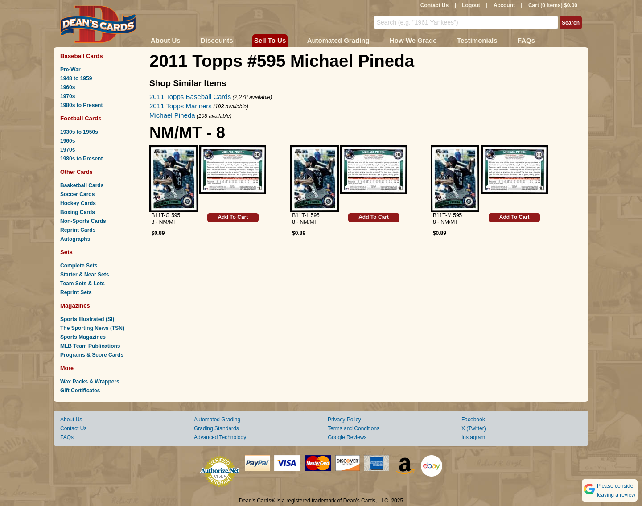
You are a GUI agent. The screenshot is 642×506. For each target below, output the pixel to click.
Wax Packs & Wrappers (89, 381)
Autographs (75, 239)
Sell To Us (270, 40)
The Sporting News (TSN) (92, 328)
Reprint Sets (76, 292)
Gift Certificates (80, 390)
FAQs (526, 40)
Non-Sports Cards (83, 221)
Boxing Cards (77, 212)
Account (504, 5)
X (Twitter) (473, 428)
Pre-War (70, 69)
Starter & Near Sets (84, 275)
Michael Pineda (172, 115)
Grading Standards (216, 428)
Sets (66, 252)
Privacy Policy (344, 419)
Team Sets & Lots (82, 283)
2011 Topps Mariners (180, 106)
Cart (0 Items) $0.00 (552, 5)
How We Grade (413, 40)
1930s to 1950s (79, 132)
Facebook (473, 419)
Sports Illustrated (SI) (87, 319)
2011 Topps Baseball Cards (190, 96)
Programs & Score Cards (91, 355)
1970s (67, 96)
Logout (471, 5)
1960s (67, 87)
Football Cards (81, 118)
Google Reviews (347, 437)
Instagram (473, 437)
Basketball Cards (81, 185)
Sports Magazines (83, 337)
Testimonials (477, 40)
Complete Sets (78, 266)
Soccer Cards (77, 194)
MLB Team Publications (90, 346)
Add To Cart (233, 217)
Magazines (75, 305)
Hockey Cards (78, 203)
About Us (166, 40)
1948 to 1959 (76, 78)
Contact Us (434, 5)
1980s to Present (81, 105)
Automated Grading (338, 40)
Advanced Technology (220, 437)
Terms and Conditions (353, 428)
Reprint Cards (77, 230)
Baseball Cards (81, 56)
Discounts (217, 40)
